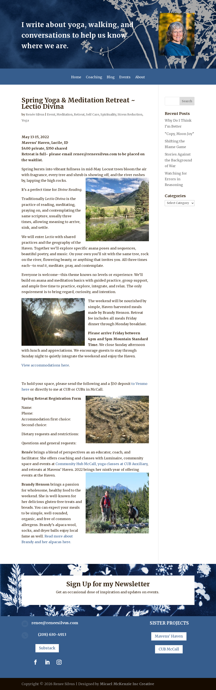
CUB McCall (169, 649)
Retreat (79, 114)
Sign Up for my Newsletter (108, 584)
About (140, 77)
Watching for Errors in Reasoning (176, 179)
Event (51, 114)
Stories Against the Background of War (178, 160)
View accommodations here (45, 365)
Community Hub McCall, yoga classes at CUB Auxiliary (101, 464)
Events (125, 77)
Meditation (65, 114)
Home (76, 77)
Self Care (92, 114)
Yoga (25, 120)
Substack (47, 648)
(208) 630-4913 (52, 634)
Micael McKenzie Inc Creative (127, 684)
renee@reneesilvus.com (54, 622)
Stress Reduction (129, 114)
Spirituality (108, 114)
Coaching (94, 77)
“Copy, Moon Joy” (179, 134)
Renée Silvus (35, 114)
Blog (111, 77)
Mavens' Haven (169, 636)
